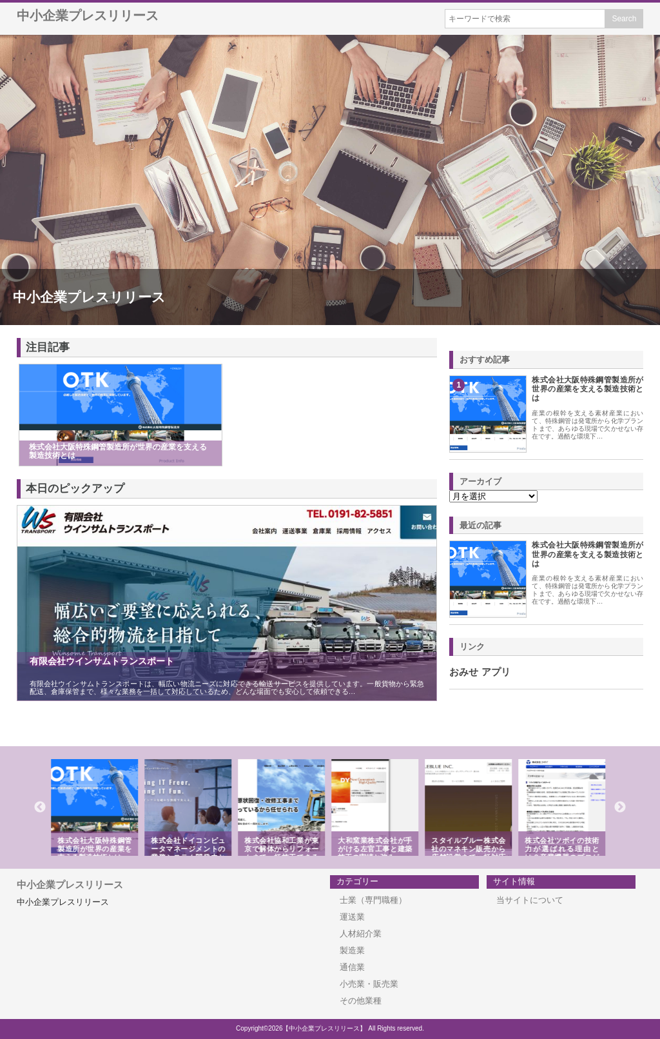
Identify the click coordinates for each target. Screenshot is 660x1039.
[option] (96, 807)
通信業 (352, 967)
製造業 (352, 950)
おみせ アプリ (479, 672)
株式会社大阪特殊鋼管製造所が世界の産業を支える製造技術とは (587, 389)
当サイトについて (529, 900)
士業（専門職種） (373, 900)
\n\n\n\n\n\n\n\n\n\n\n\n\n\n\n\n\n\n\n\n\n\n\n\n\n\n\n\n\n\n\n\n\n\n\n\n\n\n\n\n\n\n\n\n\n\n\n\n (493, 496)
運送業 (352, 917)
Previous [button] (40, 807)
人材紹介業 (361, 933)
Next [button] (620, 807)
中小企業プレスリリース (88, 15)
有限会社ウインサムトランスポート (102, 661)
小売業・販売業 (369, 984)
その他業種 (361, 1000)
